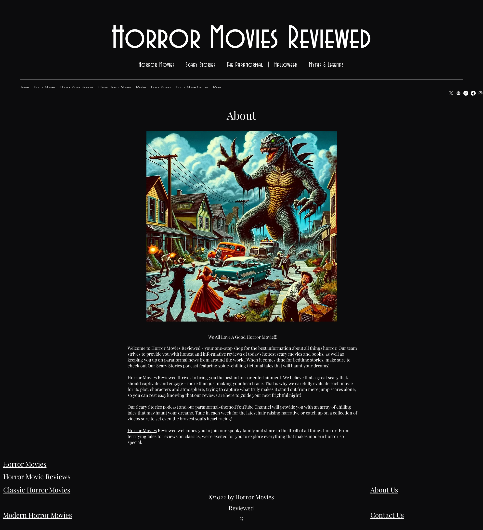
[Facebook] (473, 93)
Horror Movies (142, 430)
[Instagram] (480, 93)
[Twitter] (241, 518)
